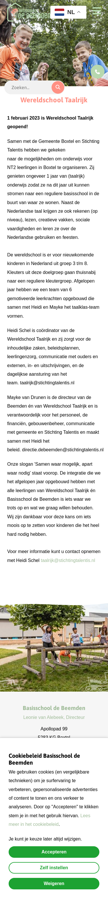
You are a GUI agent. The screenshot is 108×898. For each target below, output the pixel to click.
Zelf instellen (54, 867)
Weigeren (54, 883)
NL (65, 12)
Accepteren (54, 851)
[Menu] (95, 10)
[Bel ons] (98, 71)
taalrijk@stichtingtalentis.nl (68, 560)
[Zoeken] (58, 87)
